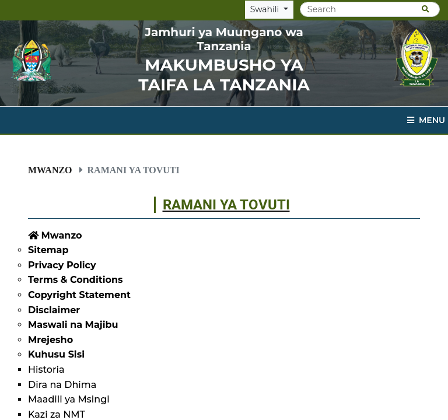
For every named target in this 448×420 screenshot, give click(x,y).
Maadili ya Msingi (69, 399)
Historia (46, 369)
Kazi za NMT (56, 414)
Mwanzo (50, 169)
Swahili (265, 9)
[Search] (370, 9)
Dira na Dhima (62, 384)
